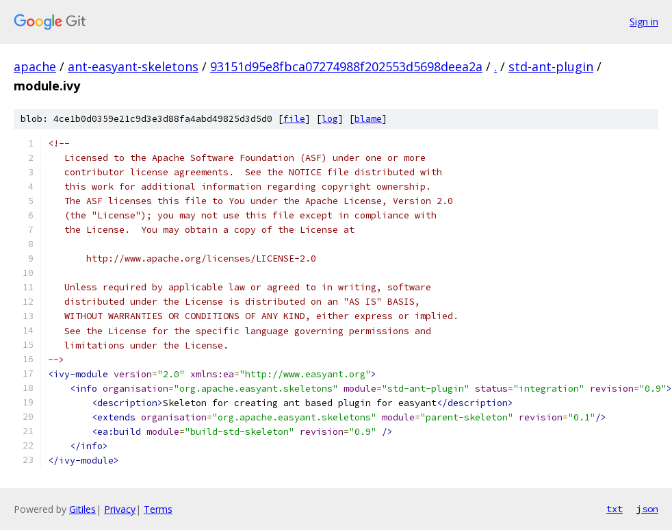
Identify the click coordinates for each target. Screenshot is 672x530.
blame (368, 119)
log (330, 119)
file (294, 119)
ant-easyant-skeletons (133, 66)
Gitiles (82, 509)
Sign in (644, 21)
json (647, 509)
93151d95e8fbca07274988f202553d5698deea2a (346, 66)
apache (35, 66)
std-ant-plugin (550, 66)
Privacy (119, 509)
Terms (158, 509)
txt (614, 509)
